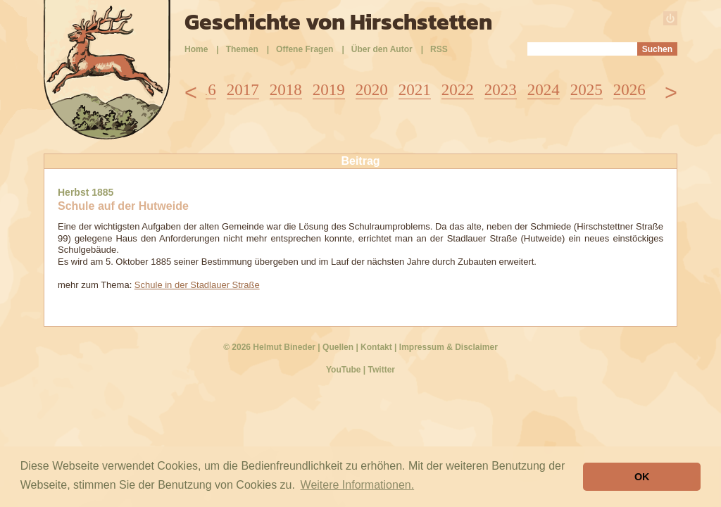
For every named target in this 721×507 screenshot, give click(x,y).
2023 (500, 90)
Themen (242, 49)
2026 (629, 90)
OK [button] (642, 476)
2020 (372, 90)
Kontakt (376, 347)
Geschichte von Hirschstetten (338, 22)
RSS (439, 49)
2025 (586, 90)
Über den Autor (382, 49)
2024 (543, 90)
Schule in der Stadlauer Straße (197, 285)
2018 (286, 90)
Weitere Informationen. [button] (358, 485)
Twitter (381, 370)
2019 (329, 90)
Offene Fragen (304, 49)
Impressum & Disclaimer (448, 347)
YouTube (343, 370)
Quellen (337, 347)
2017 (243, 90)
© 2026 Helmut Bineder (269, 347)
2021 (415, 90)
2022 (457, 90)
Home (196, 49)
